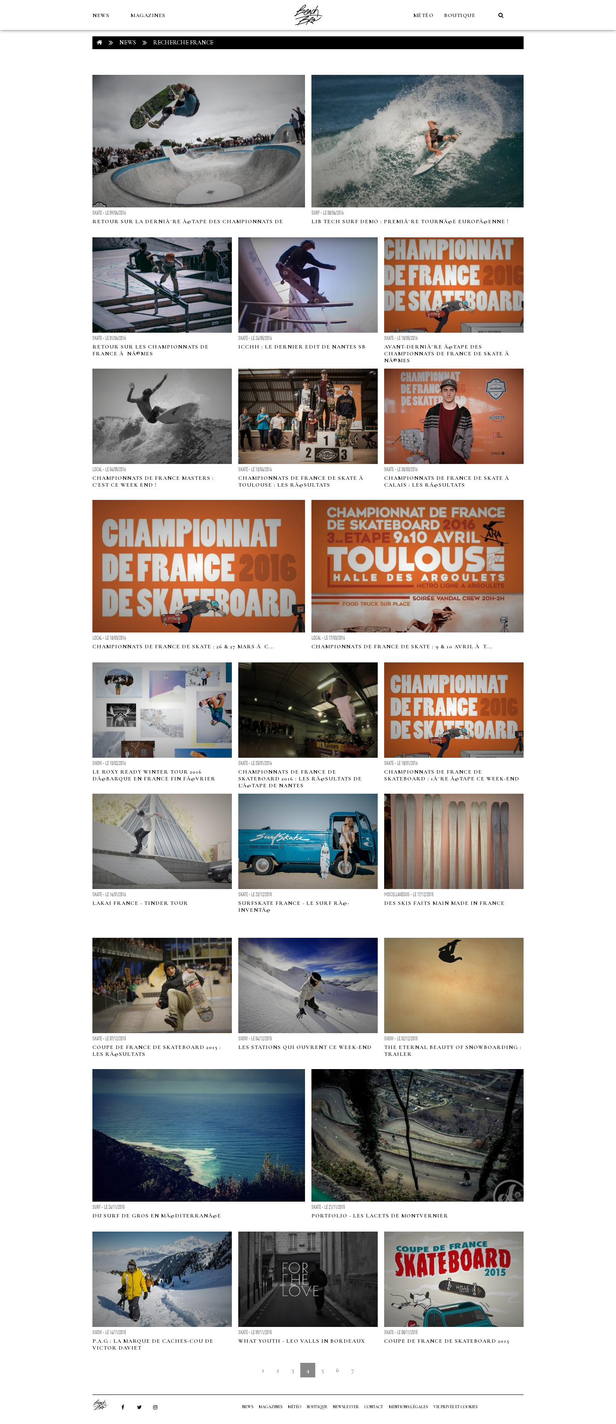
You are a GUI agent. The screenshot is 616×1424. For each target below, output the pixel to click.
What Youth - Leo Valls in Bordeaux (301, 1341)
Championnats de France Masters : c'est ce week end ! (153, 481)
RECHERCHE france (183, 42)
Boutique (459, 15)
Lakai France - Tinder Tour (140, 903)
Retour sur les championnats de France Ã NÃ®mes (150, 350)
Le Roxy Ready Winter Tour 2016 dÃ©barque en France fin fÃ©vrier (154, 775)
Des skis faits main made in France (444, 903)
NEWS (100, 15)
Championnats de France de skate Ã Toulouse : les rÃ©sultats (301, 481)
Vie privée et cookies (455, 1406)
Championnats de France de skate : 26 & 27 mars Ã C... (183, 646)
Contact (373, 1406)
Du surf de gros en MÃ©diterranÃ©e (156, 1215)
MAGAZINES (148, 15)
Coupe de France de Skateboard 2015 (446, 1341)
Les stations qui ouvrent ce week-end (305, 1047)
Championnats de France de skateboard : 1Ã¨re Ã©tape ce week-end (451, 775)
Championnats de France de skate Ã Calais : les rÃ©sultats (447, 481)
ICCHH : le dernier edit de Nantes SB (302, 346)
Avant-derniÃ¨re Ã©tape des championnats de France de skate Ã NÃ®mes (447, 353)
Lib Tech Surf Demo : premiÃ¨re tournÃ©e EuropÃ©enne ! (410, 221)
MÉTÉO (423, 15)
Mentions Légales (408, 1406)
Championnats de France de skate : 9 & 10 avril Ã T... (401, 646)
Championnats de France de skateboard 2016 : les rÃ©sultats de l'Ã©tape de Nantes (300, 778)
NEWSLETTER (346, 1406)
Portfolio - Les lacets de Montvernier (379, 1215)
